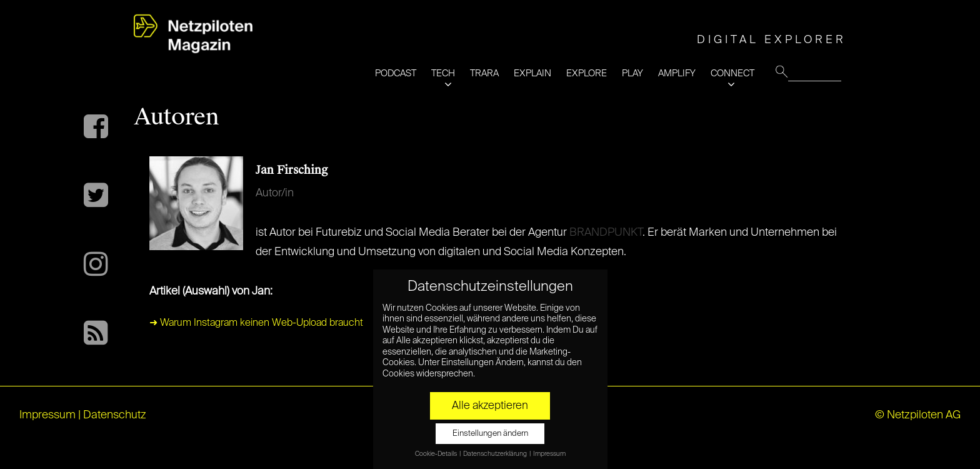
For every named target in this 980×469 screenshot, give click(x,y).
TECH (443, 73)
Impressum (47, 415)
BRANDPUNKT (605, 232)
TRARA (484, 73)
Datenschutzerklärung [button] (495, 454)
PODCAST (395, 73)
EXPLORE (586, 73)
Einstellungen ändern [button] (490, 434)
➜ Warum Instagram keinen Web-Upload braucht (256, 323)
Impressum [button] (549, 454)
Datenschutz (114, 415)
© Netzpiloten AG (918, 415)
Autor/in (275, 193)
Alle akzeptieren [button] (490, 405)
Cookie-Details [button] (436, 454)
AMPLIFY (677, 73)
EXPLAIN (532, 73)
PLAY (632, 73)
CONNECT (732, 73)
